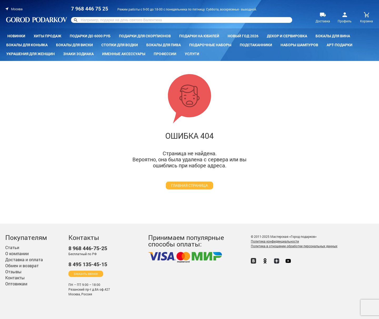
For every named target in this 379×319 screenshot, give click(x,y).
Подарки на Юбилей (199, 36)
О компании (17, 253)
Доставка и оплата (24, 259)
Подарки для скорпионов (145, 36)
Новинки (16, 36)
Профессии (165, 54)
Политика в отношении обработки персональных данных (294, 246)
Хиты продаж (47, 36)
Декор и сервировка (287, 36)
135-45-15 (87, 264)
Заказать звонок (86, 274)
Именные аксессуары (123, 54)
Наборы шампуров (299, 45)
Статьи (12, 247)
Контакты (15, 277)
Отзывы (13, 271)
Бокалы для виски (74, 45)
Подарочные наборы (210, 45)
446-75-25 (87, 248)
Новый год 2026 (243, 36)
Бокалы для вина (333, 36)
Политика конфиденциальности (275, 241)
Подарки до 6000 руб (90, 36)
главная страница (189, 185)
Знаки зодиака (78, 54)
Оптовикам (16, 283)
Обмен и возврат (22, 265)
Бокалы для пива (163, 45)
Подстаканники (256, 45)
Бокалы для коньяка (27, 45)
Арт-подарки (339, 45)
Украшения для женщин (30, 54)
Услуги (192, 54)
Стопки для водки (119, 45)
